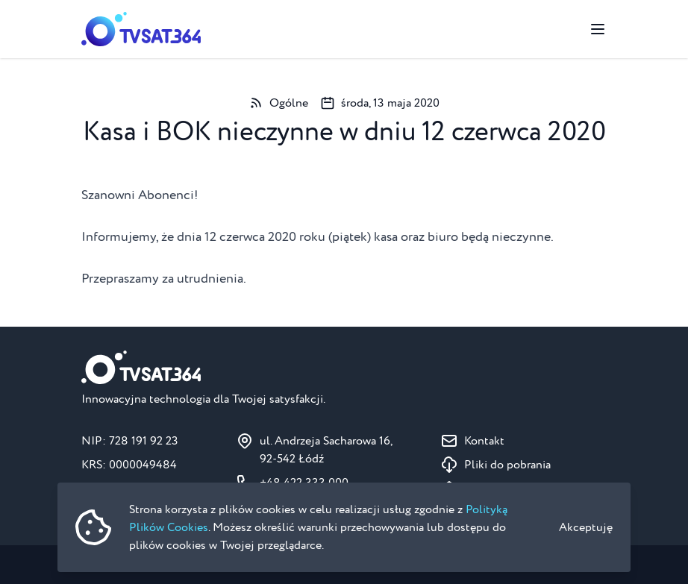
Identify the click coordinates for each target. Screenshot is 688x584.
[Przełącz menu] (598, 29)
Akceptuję (586, 527)
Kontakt (484, 440)
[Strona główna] (141, 29)
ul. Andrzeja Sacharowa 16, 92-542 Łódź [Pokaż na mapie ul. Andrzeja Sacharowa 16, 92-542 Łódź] (326, 449)
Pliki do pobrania (507, 464)
